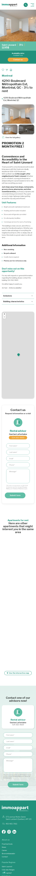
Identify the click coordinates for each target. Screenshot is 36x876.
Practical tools (7, 844)
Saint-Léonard (9, 45)
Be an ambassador (8, 854)
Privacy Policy (17, 776)
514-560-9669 (18, 438)
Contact (5, 857)
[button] (18, 354)
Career (4, 850)
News (4, 847)
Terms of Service (18, 488)
